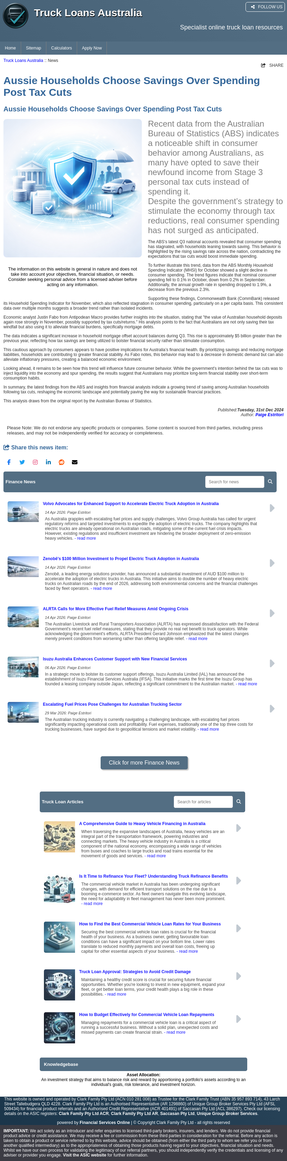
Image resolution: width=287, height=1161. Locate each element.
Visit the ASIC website (84, 1155)
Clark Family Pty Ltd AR (134, 1113)
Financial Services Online (105, 1122)
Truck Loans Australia (23, 60)
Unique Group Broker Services (227, 1113)
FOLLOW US (267, 6)
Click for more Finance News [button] (144, 763)
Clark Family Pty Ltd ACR (84, 1113)
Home (10, 48)
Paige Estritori (270, 414)
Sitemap (33, 48)
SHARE (272, 65)
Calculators (61, 48)
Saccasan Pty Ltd (177, 1113)
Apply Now (92, 48)
